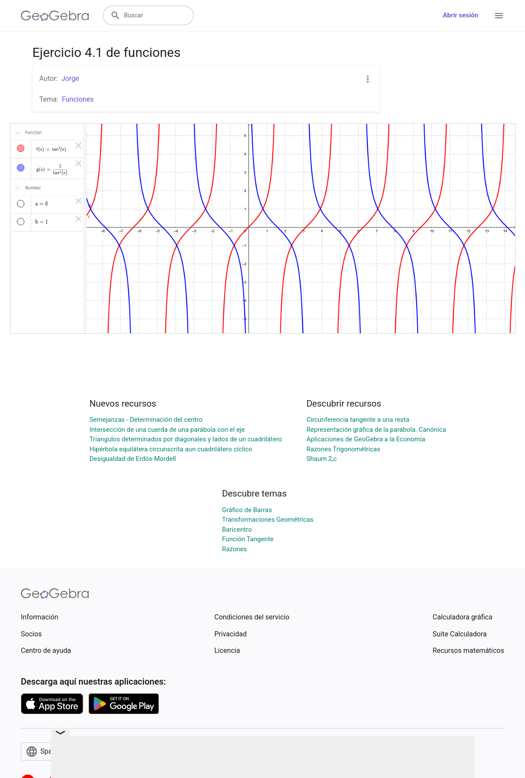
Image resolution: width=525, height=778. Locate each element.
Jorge (70, 78)
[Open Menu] (499, 15)
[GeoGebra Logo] (55, 15)
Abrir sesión (460, 15)
